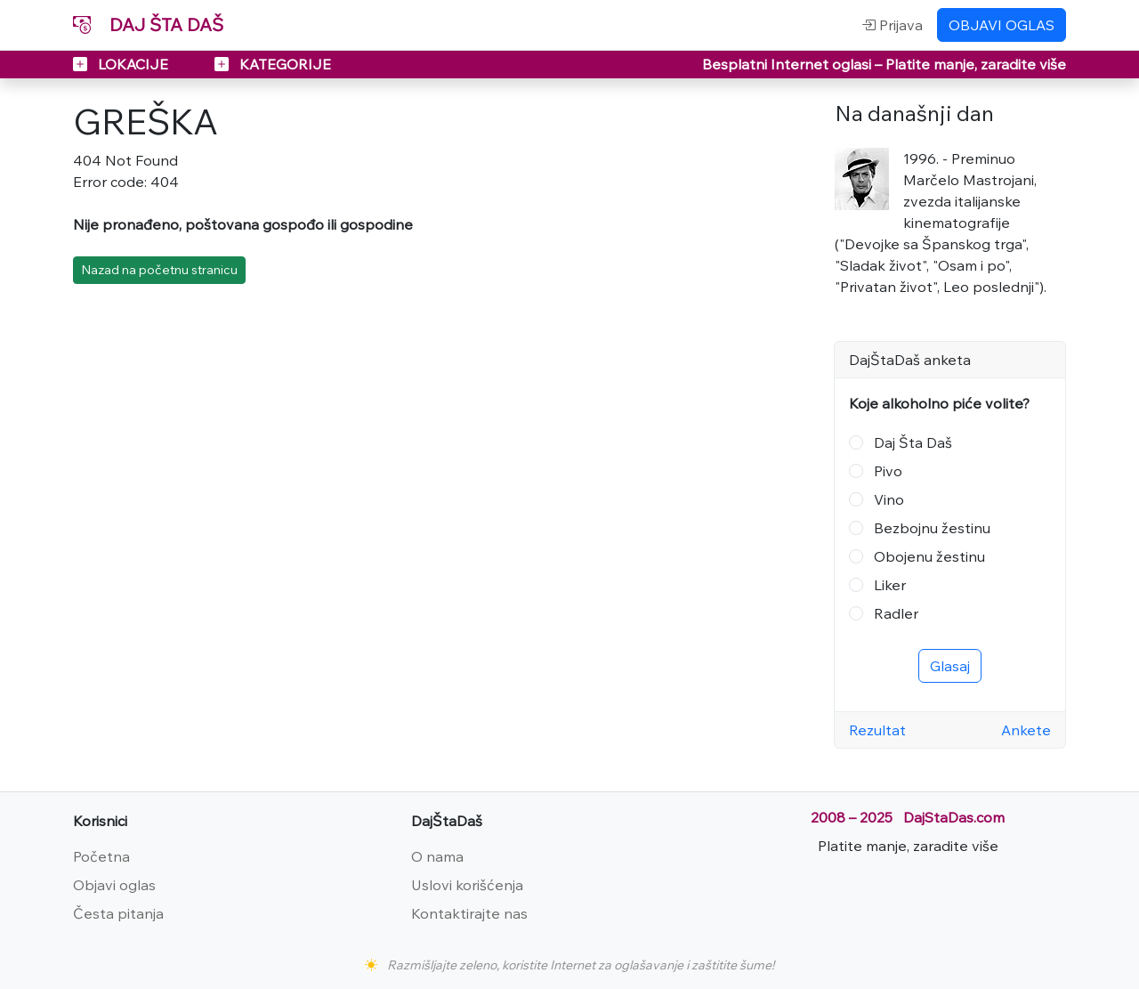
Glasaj (950, 666)
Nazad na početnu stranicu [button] (159, 270)
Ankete (1026, 730)
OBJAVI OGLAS (1001, 25)
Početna (101, 856)
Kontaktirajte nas (469, 913)
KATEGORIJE (272, 64)
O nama (437, 856)
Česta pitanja (118, 913)
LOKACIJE (122, 64)
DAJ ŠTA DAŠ (148, 24)
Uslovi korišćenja (467, 885)
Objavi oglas (114, 885)
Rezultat (877, 730)
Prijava (892, 25)
